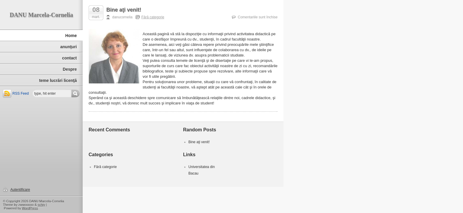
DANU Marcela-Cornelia (41, 15)
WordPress (30, 208)
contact (69, 58)
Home (71, 35)
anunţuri (68, 46)
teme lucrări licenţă (58, 80)
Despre (70, 69)
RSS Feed (20, 93)
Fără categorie (152, 17)
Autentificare (20, 190)
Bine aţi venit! (123, 10)
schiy (41, 204)
